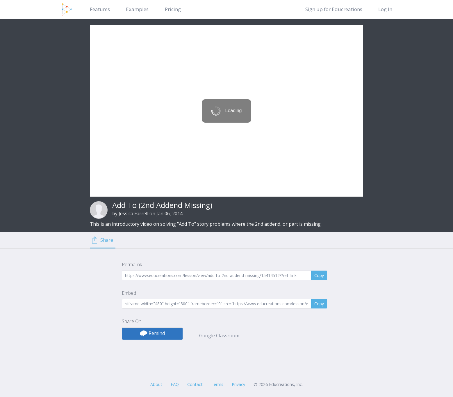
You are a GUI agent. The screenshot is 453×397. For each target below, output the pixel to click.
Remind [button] (152, 333)
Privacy (238, 384)
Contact (195, 384)
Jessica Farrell (133, 213)
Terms (217, 384)
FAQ (175, 384)
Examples (137, 9)
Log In (385, 9)
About (156, 384)
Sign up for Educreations (333, 9)
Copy (319, 275)
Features (100, 9)
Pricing (173, 9)
